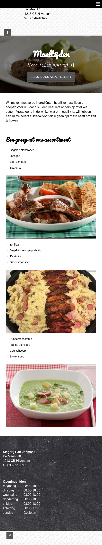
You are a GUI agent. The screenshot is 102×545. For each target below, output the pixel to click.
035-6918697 (38, 18)
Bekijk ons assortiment (51, 77)
